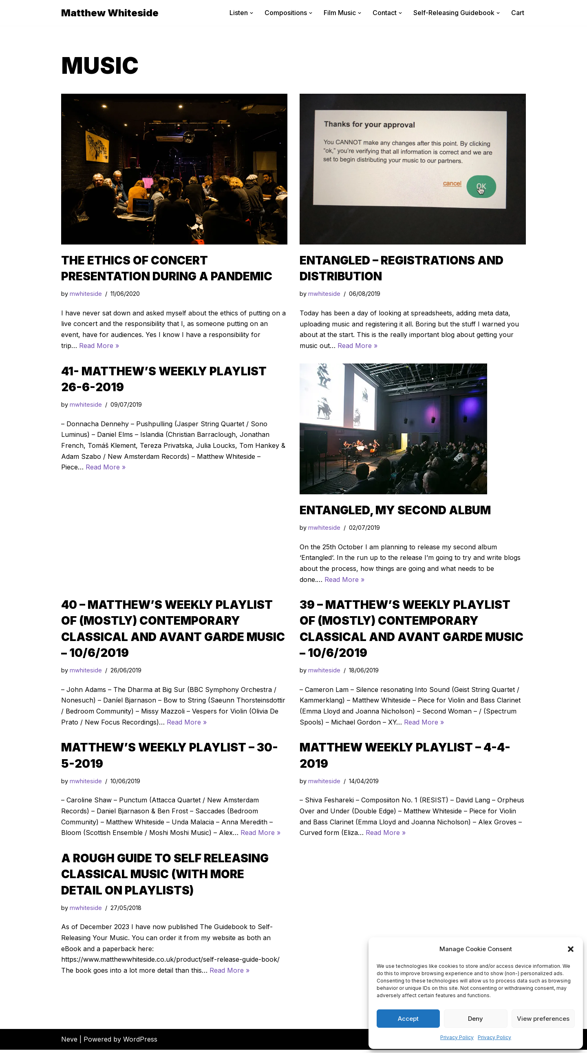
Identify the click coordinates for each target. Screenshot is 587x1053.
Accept (408, 1018)
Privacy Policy (457, 1037)
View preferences (543, 1018)
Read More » (99, 346)
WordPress (140, 1042)
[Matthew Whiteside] (110, 12)
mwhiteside (86, 294)
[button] (571, 949)
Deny (475, 1018)
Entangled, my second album (395, 511)
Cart (517, 13)
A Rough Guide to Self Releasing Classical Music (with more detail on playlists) (165, 877)
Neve (69, 1042)
